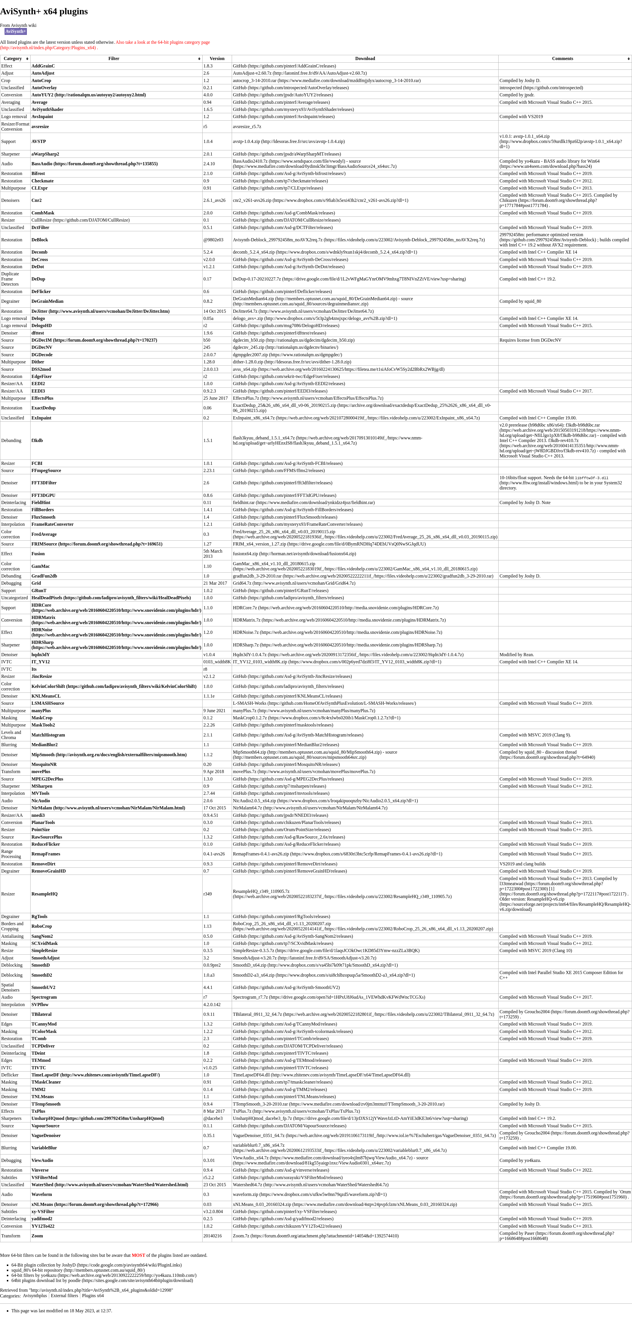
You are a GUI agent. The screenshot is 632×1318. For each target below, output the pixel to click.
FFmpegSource (46, 470)
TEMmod (41, 1060)
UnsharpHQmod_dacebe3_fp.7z (262, 1118)
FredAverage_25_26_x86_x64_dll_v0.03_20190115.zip (284, 531)
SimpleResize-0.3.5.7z (253, 950)
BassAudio (41, 163)
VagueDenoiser (46, 1135)
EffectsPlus (42, 398)
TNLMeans (42, 1096)
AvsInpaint (42, 116)
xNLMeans (42, 1204)
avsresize (40, 126)
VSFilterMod (44, 1177)
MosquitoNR (44, 764)
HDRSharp (42, 642)
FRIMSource (44, 543)
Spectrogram (44, 997)
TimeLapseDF (45, 1074)
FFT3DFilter (44, 482)
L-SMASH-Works (249, 703)
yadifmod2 (41, 1218)
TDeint (38, 1053)
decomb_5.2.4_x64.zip (254, 252)
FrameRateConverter (52, 524)
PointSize (40, 829)
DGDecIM (41, 340)
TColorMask (44, 1031)
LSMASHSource (47, 703)
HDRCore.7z (245, 607)
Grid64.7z (242, 583)
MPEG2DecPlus (47, 779)
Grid (36, 583)
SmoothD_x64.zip (249, 965)
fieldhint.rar (244, 502)
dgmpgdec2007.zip (250, 354)
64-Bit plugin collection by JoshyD (43, 1265)
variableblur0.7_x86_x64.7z (258, 1145)
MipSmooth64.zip (249, 752)
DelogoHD (41, 325)
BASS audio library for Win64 (572, 161)
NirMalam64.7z (247, 807)
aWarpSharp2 (45, 154)
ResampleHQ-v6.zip (546, 899)
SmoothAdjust (45, 957)
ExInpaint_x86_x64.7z (254, 417)
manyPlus (41, 710)
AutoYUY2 (42, 94)
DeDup (38, 278)
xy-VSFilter (42, 1211)
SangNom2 (42, 936)
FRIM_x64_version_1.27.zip (259, 543)
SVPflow (40, 1004)
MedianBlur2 (44, 744)
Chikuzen (508, 200)
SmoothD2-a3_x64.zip (253, 975)
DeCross (39, 259)
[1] (552, 888)
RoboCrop (41, 926)
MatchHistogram (48, 734)
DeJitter (39, 311)
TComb (38, 1038)
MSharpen (41, 786)
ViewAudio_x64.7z (251, 1157)
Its (34, 669)
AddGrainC (43, 65)
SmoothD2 (41, 975)
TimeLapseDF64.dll (251, 1074)
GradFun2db (44, 576)
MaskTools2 (43, 724)
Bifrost (38, 173)
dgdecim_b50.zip (249, 340)
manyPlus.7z (244, 710)
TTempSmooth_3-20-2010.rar (260, 1104)
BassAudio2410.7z (250, 161)
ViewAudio (42, 1160)
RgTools (39, 916)
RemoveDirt (43, 863)
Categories (9, 1295)
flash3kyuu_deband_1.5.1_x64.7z (264, 437)
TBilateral (41, 1014)
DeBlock (39, 239)
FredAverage (44, 534)
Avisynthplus (35, 1295)
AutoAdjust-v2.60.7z (252, 73)
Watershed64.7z (247, 1184)
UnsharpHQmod (47, 1118)
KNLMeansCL (46, 696)
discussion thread (561, 752)
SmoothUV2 (43, 987)
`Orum (625, 1191)
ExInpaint (41, 417)
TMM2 (38, 1089)
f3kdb (37, 440)
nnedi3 (38, 815)
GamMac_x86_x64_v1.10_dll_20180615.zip (274, 563)
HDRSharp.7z (246, 644)
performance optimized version (554, 234)
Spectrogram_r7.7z (250, 997)
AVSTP (38, 141)
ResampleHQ (44, 893)
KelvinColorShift (48, 686)
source (355, 161)
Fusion (38, 553)
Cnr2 (36, 200)
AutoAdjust (42, 73)
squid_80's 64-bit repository (37, 1270)
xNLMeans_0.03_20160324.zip (262, 1204)
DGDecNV (41, 347)
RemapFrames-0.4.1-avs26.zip (261, 853)
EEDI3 (38, 391)
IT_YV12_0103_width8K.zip (260, 661)
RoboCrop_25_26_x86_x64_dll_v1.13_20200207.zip (282, 923)
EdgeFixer (41, 376)
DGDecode (42, 354)
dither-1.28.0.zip (248, 361)
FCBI (36, 463)
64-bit (585, 477)
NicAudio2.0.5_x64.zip (254, 800)
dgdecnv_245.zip (248, 347)
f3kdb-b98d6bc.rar (583, 425)
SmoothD (40, 965)
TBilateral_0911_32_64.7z (257, 1014)
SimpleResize (44, 950)
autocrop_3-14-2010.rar (254, 80)
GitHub (240, 65)
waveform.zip (245, 1194)
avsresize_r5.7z (247, 126)
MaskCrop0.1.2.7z (250, 717)
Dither (37, 361)
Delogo (38, 318)
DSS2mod (41, 369)
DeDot (37, 266)
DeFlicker (41, 291)
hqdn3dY (40, 654)
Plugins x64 (93, 1295)
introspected (511, 87)
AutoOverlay (44, 87)
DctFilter (40, 227)
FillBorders (42, 509)
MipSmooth (43, 754)
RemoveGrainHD (48, 871)
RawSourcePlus (46, 837)
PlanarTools (43, 822)
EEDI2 (38, 383)
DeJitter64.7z (245, 311)
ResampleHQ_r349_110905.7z (261, 891)
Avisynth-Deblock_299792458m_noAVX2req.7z (278, 239)
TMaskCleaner (46, 1082)
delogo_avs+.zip (248, 318)
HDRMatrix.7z (246, 620)
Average (39, 102)
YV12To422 (42, 1226)
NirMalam (41, 807)
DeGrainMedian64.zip (253, 298)
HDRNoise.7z (246, 632)
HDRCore (41, 605)
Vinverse (40, 1170)
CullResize (41, 220)
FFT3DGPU (43, 495)
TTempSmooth (46, 1104)
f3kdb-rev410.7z (563, 440)
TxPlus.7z (242, 1111)
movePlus (40, 771)
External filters (64, 1295)
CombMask (42, 212)
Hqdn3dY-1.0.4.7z (250, 654)
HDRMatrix (43, 617)
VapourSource (45, 1125)
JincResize (41, 676)
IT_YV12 (40, 661)
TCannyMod (44, 1024)
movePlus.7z (244, 771)
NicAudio (40, 800)
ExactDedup (43, 407)
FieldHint (40, 502)
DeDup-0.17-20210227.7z (257, 278)
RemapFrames (45, 853)
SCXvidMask (44, 943)
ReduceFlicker (45, 844)
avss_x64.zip (245, 369)
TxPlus (38, 1111)
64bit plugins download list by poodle (46, 1280)
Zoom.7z (241, 1235)
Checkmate (42, 180)
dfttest (37, 333)
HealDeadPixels (46, 597)
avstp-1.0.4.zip (246, 141)
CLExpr (39, 188)
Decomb (39, 252)
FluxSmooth (43, 517)
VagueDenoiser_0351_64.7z (259, 1135)
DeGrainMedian (47, 301)
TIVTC (38, 1067)
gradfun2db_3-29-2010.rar (257, 576)
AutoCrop (41, 80)
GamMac (40, 566)
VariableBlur (44, 1147)
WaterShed (42, 1184)
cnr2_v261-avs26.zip (252, 200)
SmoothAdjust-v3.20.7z (255, 957)
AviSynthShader (47, 109)
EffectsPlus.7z (246, 398)
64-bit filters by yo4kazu (34, 1275)
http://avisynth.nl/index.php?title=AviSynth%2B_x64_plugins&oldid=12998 (101, 1290)
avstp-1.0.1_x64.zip (531, 136)
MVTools (40, 793)
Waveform (41, 1194)
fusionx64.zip (245, 553)
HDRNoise (41, 629)
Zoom (37, 1235)
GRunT (38, 590)
